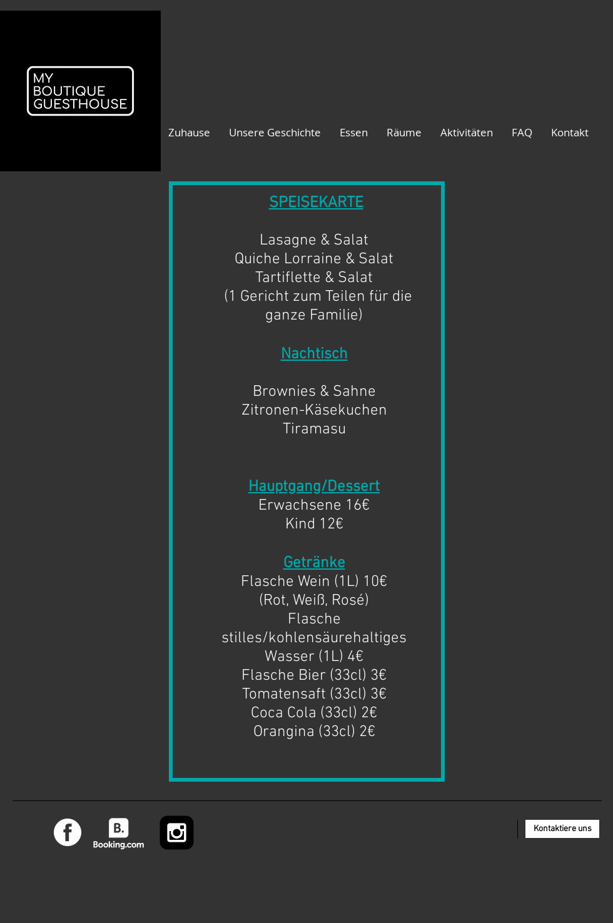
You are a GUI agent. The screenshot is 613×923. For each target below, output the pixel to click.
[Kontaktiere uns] (562, 829)
